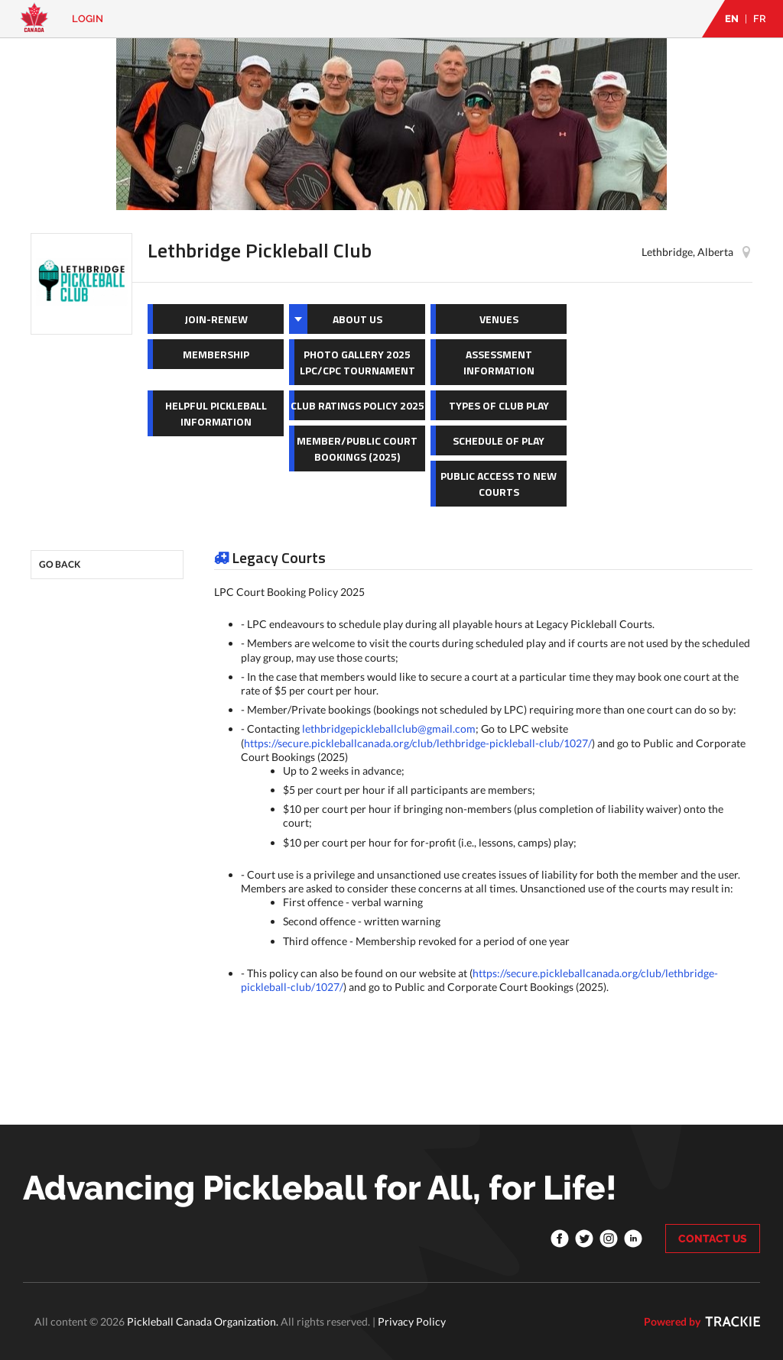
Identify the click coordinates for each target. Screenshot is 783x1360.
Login (87, 18)
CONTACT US (712, 1238)
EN (732, 18)
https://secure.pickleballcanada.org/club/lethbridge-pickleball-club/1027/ (418, 743)
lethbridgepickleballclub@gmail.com (389, 728)
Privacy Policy (412, 1321)
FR (759, 18)
